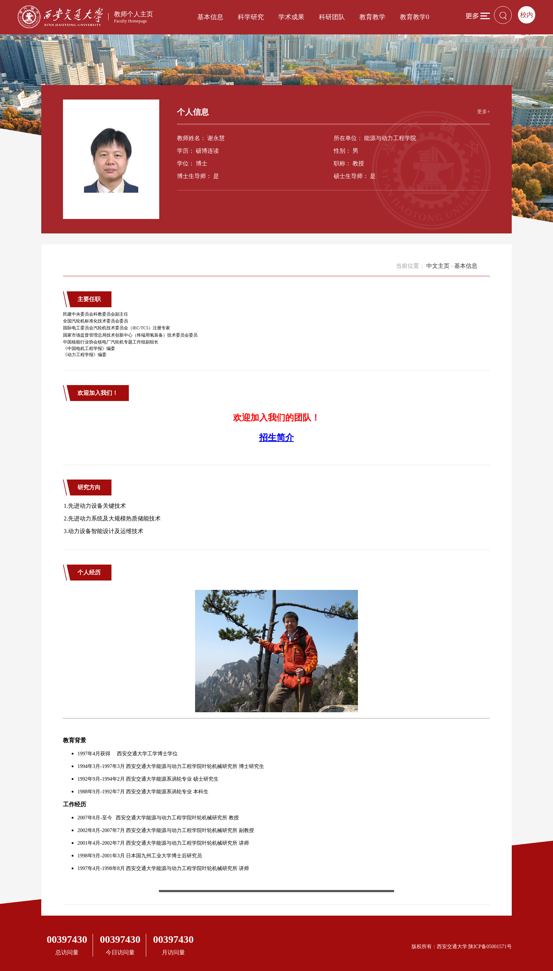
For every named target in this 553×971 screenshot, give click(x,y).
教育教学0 (414, 17)
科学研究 (251, 17)
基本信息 (210, 17)
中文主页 (437, 266)
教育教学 (372, 17)
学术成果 (291, 17)
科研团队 (332, 17)
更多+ (483, 111)
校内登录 (526, 17)
